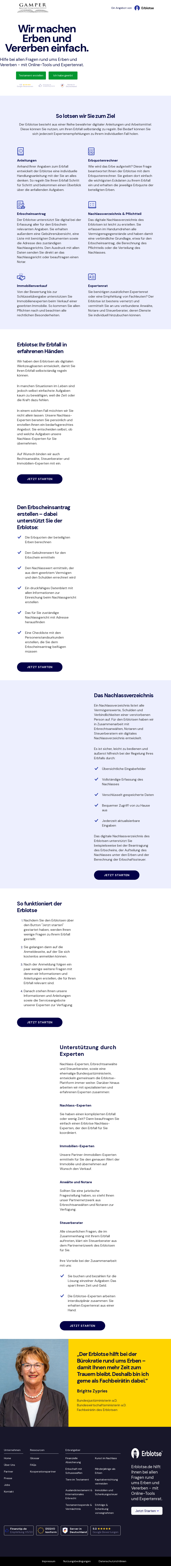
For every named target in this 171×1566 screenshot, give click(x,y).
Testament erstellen (31, 75)
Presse (8, 1478)
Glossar (34, 1458)
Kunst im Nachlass (106, 1458)
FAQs (33, 1465)
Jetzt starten (40, 479)
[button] (146, 1511)
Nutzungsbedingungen (77, 1561)
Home (7, 1458)
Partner (8, 1471)
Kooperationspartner (43, 1471)
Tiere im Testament (77, 1479)
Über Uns (9, 1465)
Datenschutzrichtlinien (112, 1561)
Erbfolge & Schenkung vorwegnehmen (104, 1509)
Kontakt (9, 1491)
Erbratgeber (72, 1450)
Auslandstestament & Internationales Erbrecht (78, 1494)
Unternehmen (12, 1450)
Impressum (48, 1561)
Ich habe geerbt (63, 75)
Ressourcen (37, 1450)
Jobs (7, 1485)
